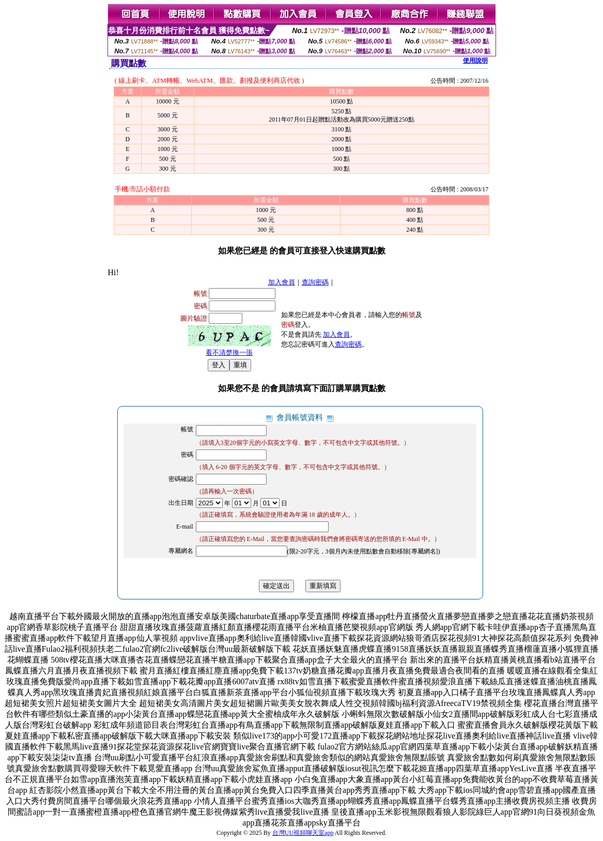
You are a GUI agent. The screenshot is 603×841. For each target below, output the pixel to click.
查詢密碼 (315, 282)
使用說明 (475, 60)
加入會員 (281, 282)
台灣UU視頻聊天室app (303, 832)
